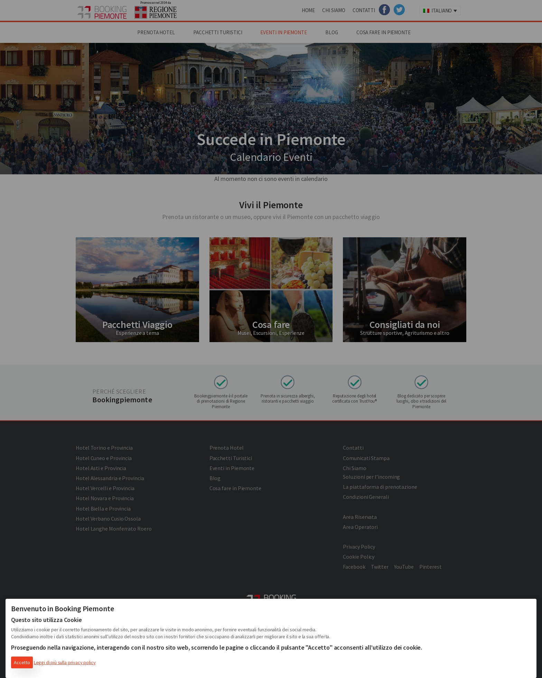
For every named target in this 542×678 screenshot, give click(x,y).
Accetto (22, 662)
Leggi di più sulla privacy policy (65, 662)
